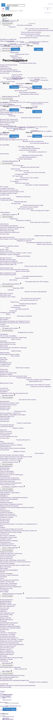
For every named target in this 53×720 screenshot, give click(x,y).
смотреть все (4, 326)
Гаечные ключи (5, 519)
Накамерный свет (6, 362)
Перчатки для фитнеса (7, 555)
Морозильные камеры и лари (9, 403)
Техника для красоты (15, 440)
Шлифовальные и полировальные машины (14, 497)
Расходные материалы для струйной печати (15, 323)
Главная (2, 691)
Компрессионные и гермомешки (10, 586)
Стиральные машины (7, 425)
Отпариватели (5, 435)
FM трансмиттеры (6, 679)
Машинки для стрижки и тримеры (11, 445)
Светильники (4, 616)
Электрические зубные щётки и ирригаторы (15, 565)
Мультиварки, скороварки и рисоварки (13, 415)
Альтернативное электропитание (11, 657)
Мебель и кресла (5, 649)
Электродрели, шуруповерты (10, 492)
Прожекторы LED (5, 618)
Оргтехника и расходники (10, 284)
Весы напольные (5, 567)
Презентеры (4, 371)
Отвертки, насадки (6, 517)
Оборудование (5, 511)
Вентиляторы (4, 469)
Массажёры (4, 568)
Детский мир (5, 663)
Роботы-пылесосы (6, 433)
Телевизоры (4, 334)
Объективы (3, 359)
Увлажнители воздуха (7, 473)
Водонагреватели (6, 466)
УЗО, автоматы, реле (7, 647)
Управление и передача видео (10, 628)
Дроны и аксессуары (15, 271)
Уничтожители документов (19, 300)
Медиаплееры (5, 352)
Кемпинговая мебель (7, 654)
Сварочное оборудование (9, 499)
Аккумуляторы (4, 390)
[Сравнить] (17, 52)
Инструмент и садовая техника (11, 486)
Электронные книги (6, 268)
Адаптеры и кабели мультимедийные (25, 379)
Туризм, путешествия (7, 581)
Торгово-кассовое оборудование (23, 291)
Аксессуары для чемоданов (9, 580)
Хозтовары (3, 656)
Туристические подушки (8, 585)
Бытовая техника (7, 395)
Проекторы (4, 369)
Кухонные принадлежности (9, 638)
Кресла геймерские (6, 651)
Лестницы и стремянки (7, 535)
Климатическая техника (9, 462)
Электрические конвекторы (9, 478)
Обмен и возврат (5, 696)
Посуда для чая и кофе (7, 636)
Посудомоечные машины (8, 405)
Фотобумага (4, 319)
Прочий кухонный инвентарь (9, 643)
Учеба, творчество (13, 669)
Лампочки (3, 611)
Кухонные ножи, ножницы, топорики (12, 639)
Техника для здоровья (7, 563)
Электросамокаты (6, 558)
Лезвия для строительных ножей (10, 532)
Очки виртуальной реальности (21, 276)
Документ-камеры (6, 374)
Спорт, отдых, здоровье (9, 547)
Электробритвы (5, 446)
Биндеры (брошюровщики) (18, 303)
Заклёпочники (5, 521)
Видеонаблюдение (6, 619)
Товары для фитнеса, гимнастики (11, 553)
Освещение (4, 609)
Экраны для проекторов (8, 373)
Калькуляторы (10, 307)
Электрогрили (5, 418)
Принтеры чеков (5, 295)
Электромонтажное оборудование (12, 644)
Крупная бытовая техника (18, 399)
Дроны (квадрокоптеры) (8, 273)
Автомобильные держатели (9, 677)
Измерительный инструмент (9, 506)
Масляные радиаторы (7, 481)
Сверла (2, 527)
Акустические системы (8, 344)
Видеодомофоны (5, 601)
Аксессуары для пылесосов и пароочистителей (16, 457)
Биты (1, 525)
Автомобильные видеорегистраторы (12, 675)
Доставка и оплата (6, 694)
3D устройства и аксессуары (20, 298)
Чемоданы (3, 577)
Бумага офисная (5, 318)
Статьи (2, 698)
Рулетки (2, 509)
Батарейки (3, 391)
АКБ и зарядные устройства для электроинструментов (18, 530)
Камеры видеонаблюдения (9, 623)
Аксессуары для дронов (8, 274)
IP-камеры (3, 621)
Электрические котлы (7, 484)
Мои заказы (26, 701)
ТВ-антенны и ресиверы (8, 336)
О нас (2, 693)
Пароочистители (6, 431)
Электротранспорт (6, 557)
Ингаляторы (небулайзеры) (9, 570)
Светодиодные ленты (7, 613)
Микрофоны (4, 346)
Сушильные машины (6, 426)
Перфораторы (5, 494)
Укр (4, 716)
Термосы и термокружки (8, 633)
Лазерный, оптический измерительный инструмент (17, 507)
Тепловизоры (4, 590)
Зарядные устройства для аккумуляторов (14, 393)
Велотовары (4, 591)
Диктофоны (8, 280)
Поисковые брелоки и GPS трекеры (24, 281)
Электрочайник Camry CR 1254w (15, 41)
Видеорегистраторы (7, 624)
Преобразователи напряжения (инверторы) (14, 680)
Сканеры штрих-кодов (7, 297)
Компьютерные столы (7, 652)
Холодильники (4, 401)
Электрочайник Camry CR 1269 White (38, 41)
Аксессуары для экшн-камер (9, 354)
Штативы (3, 358)
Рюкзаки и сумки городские (9, 575)
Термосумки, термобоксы (8, 583)
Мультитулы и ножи (6, 588)
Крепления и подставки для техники (25, 384)
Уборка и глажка (11, 428)
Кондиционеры (5, 468)
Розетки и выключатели (8, 646)
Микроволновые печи (7, 416)
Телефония (8, 311)
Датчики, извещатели (7, 606)
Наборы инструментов (7, 514)
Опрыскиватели (5, 542)
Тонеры (2, 324)
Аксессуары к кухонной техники (10, 460)
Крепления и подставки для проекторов (13, 376)
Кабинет (26, 712)
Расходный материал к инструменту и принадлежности (18, 524)
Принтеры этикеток (6, 293)
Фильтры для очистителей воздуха (11, 474)
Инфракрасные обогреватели (10, 479)
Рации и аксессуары (14, 278)
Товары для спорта (6, 552)
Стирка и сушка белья (15, 423)
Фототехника (10, 356)
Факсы (5, 314)
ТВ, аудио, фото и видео (9, 328)
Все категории (6, 286)
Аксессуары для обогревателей (10, 483)
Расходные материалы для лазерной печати (15, 321)
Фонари (2, 571)
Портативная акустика (7, 342)
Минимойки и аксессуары (8, 537)
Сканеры (7, 290)
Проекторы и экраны (15, 367)
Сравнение (26, 705)
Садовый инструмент (7, 544)
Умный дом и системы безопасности (25, 598)
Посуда (2, 631)
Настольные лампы (6, 614)
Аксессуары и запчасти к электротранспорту (15, 562)
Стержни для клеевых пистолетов (11, 529)
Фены (2, 441)
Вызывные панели (6, 603)
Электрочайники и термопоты (10, 413)
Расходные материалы (16, 316)
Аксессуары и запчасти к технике (11, 458)
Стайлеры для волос (7, 443)
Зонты (2, 578)
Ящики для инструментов (8, 516)
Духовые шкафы (5, 408)
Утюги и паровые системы (8, 436)
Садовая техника (6, 539)
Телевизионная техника (16, 332)
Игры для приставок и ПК (8, 264)
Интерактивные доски (15, 378)
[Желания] (14, 52)
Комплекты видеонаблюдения (10, 626)
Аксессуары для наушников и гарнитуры (13, 347)
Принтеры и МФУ (12, 288)
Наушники (3, 341)
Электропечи (4, 420)
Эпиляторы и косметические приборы (13, 448)
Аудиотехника (10, 339)
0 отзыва (13, 44)
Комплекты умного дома (8, 604)
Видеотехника (10, 351)
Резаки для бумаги (13, 305)
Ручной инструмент (6, 512)
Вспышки (3, 361)
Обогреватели (5, 476)
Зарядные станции (6, 659)
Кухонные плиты (5, 406)
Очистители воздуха (7, 471)
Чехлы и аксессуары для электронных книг (14, 269)
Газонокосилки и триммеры (9, 540)
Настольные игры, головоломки (10, 667)
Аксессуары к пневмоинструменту (11, 504)
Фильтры (6, 20)
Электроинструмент (7, 491)
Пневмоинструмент (6, 502)
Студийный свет (5, 364)
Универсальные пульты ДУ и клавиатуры (13, 337)
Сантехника (4, 661)
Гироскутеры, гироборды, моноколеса (12, 560)
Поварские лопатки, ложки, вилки (11, 641)
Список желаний (26, 709)
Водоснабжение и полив (8, 545)
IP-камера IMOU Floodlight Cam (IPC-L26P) (14, 102)
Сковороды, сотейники (7, 634)
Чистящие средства (14, 309)
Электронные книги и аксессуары (23, 266)
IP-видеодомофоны (6, 600)
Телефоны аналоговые (7, 312)
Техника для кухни (13, 411)
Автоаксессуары (5, 687)
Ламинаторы (9, 302)
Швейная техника (12, 451)
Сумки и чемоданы (6, 573)
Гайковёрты (4, 496)
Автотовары (5, 671)
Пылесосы (3, 430)
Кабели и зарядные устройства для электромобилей (17, 685)
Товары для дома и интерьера (11, 593)
